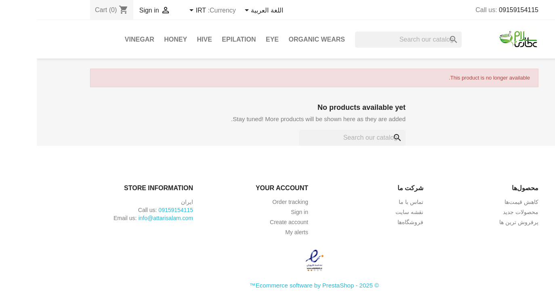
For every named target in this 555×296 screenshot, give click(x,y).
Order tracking (253, 202)
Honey (138, 39)
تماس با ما (374, 202)
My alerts (259, 232)
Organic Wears (280, 39)
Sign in (262, 212)
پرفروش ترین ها (482, 222)
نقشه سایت (373, 212)
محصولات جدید (484, 212)
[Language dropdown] (225, 11)
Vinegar (103, 39)
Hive (167, 39)
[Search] (371, 39)
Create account (252, 222)
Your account (245, 188)
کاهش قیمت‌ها (485, 202)
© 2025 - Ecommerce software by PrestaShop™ (277, 285)
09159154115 (482, 9)
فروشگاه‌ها (374, 222)
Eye (235, 39)
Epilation (202, 39)
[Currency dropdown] (159, 11)
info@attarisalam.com (128, 218)
